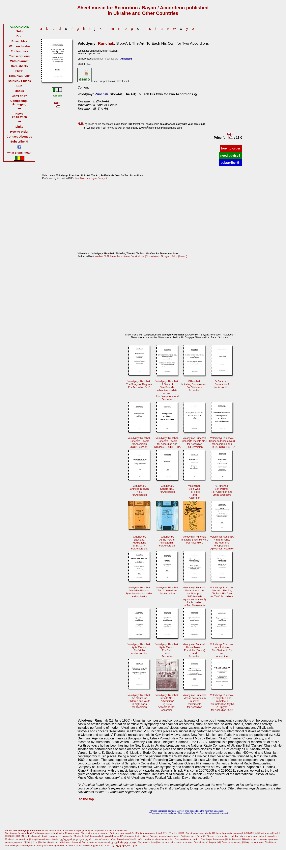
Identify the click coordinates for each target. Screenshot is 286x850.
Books (19, 91)
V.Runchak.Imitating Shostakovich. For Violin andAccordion (194, 386)
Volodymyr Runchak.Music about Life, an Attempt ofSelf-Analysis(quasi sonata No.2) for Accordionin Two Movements (194, 596)
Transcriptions (19, 56)
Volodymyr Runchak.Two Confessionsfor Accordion (167, 590)
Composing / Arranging (19, 102)
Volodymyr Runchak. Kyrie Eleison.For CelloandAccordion (167, 650)
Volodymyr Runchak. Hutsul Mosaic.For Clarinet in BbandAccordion (222, 650)
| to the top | (86, 799)
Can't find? (19, 95)
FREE (19, 71)
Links (19, 126)
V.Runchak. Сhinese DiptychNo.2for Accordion (139, 490)
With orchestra (19, 46)
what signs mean (19, 152)
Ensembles (19, 41)
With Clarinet (19, 61)
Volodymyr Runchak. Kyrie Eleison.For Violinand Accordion (139, 649)
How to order (19, 131)
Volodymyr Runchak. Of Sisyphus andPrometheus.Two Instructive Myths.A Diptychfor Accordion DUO (222, 702)
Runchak (106, 43)
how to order (231, 148)
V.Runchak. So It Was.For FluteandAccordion (194, 491)
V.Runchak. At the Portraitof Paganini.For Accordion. (167, 541)
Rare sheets (19, 66)
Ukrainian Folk (19, 76)
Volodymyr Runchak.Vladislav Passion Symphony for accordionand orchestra (139, 592)
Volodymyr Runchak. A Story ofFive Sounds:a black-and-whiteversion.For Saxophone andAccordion (167, 390)
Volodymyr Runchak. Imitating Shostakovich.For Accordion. (194, 539)
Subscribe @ (19, 141)
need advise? (230, 155)
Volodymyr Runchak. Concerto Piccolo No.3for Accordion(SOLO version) (194, 442)
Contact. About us (19, 136)
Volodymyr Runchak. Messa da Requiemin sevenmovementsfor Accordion (194, 701)
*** (19, 109)
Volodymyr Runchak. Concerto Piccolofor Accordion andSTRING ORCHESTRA (167, 442)
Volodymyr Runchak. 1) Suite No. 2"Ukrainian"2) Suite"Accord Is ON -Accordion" (167, 702)
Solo (19, 31)
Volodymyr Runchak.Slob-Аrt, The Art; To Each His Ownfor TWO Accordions (222, 592)
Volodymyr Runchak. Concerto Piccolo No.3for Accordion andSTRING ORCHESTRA (222, 442)
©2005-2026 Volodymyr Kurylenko (23, 830)
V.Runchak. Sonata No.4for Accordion (222, 384)
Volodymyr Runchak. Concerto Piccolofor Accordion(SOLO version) (139, 442)
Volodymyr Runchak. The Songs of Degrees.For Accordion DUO (139, 384)
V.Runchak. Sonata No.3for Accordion (167, 488)
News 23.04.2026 (19, 115)
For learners (19, 51)
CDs (19, 86)
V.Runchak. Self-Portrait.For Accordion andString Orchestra (222, 490)
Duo (19, 36)
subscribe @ (231, 162)
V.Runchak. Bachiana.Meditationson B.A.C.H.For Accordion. (139, 542)
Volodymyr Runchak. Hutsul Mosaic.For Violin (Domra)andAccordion (194, 650)
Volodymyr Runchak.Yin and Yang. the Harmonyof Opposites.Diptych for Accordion (222, 542)
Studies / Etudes (19, 81)
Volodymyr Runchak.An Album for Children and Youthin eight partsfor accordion (139, 701)
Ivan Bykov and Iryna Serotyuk (91, 178)
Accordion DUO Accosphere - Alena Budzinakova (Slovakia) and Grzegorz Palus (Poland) (139, 256)
